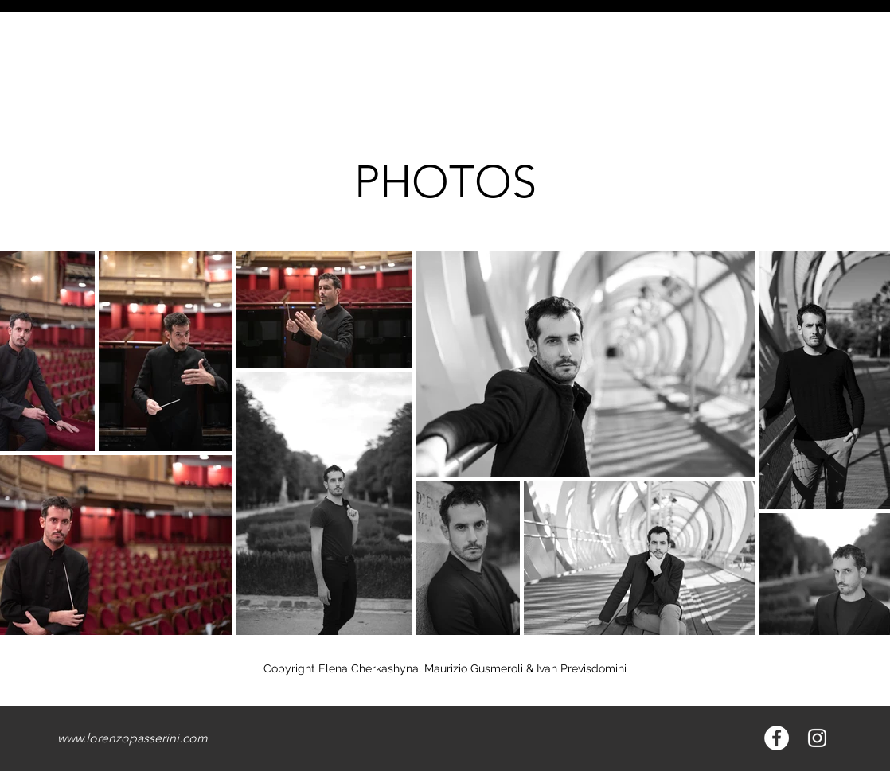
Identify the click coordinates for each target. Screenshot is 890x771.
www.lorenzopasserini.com (132, 738)
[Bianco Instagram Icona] (817, 738)
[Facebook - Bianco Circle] (776, 738)
